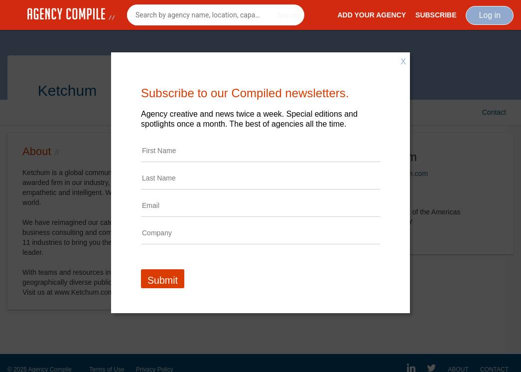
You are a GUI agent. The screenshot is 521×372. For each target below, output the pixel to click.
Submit (162, 280)
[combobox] (215, 14)
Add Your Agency (371, 15)
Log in (490, 15)
